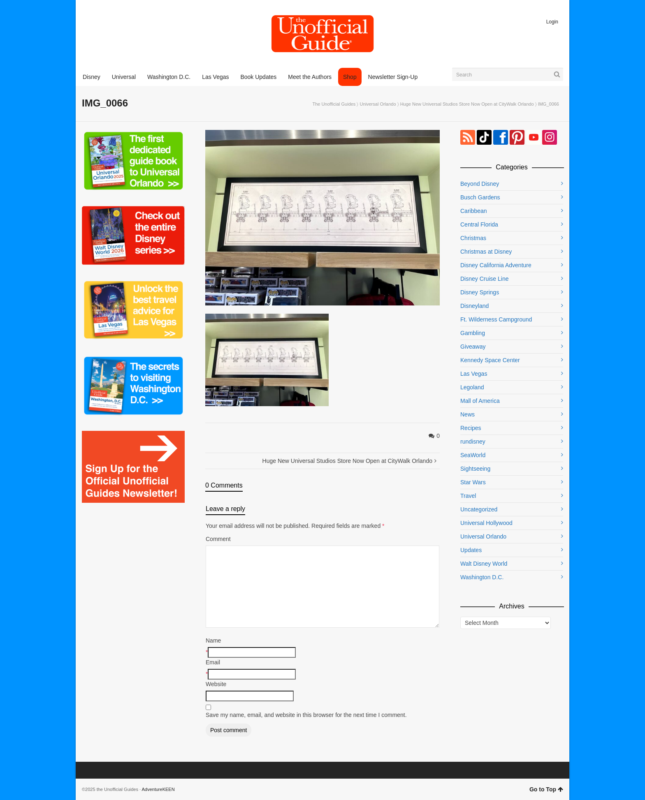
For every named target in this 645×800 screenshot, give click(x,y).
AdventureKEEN (158, 789)
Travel (468, 495)
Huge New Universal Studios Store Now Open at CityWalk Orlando (467, 104)
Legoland (472, 387)
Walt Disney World (483, 563)
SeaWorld (472, 455)
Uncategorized (478, 509)
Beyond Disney (479, 183)
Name (213, 640)
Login (552, 22)
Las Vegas (473, 373)
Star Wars (473, 482)
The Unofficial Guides (333, 104)
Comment (218, 539)
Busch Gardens (480, 197)
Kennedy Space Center (490, 360)
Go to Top (546, 789)
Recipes (470, 428)
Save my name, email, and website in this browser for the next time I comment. (306, 715)
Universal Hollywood (486, 523)
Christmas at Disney (486, 251)
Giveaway (472, 346)
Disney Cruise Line (484, 278)
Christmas (473, 238)
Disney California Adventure (495, 265)
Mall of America (480, 401)
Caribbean (473, 211)
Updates (471, 550)
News (467, 414)
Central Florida (479, 224)
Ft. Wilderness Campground (496, 319)
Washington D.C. (481, 577)
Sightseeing (475, 468)
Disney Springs (479, 292)
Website (216, 684)
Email (213, 662)
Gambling (472, 333)
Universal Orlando (378, 104)
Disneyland (474, 306)
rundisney (472, 441)
